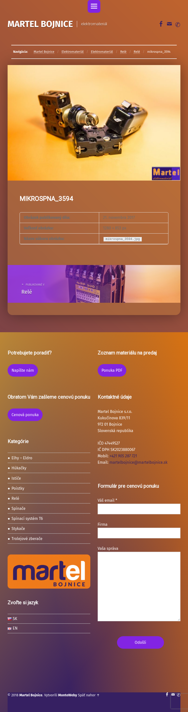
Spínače (18, 508)
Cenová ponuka (25, 414)
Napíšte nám (23, 370)
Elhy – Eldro (22, 458)
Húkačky (19, 468)
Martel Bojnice (30, 695)
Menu (94, 6)
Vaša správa (139, 551)
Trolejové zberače (27, 538)
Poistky (18, 488)
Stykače (18, 528)
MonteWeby (67, 695)
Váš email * (139, 504)
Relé (15, 498)
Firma (139, 528)
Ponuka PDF (112, 370)
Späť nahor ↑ (89, 695)
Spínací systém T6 (27, 518)
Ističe (16, 478)
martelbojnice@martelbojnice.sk (138, 462)
